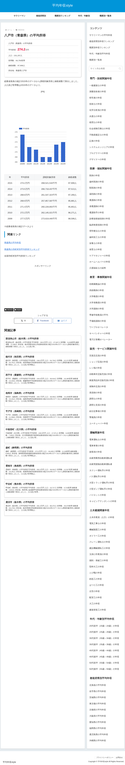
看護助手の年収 (96, 212)
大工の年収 (94, 603)
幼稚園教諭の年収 (97, 284)
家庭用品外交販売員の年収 (101, 380)
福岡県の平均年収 (97, 728)
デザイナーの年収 (97, 159)
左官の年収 (94, 591)
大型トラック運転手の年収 (101, 483)
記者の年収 (94, 141)
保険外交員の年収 (97, 386)
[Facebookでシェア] (43, 321)
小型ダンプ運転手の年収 (100, 489)
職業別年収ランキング (99, 47)
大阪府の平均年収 (97, 716)
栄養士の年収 (95, 243)
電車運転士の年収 (97, 439)
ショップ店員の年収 (98, 362)
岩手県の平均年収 (97, 691)
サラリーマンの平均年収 (100, 35)
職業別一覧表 (95, 60)
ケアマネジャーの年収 (99, 256)
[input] (105, 68)
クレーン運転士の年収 (99, 542)
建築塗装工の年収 (97, 610)
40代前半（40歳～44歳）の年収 (104, 650)
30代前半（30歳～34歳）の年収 (104, 638)
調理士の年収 (95, 399)
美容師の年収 (95, 393)
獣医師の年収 (95, 188)
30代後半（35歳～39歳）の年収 (104, 644)
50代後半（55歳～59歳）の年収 (104, 669)
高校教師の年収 (96, 290)
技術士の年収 (95, 104)
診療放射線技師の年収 (99, 219)
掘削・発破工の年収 (98, 560)
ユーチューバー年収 (98, 423)
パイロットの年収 (97, 495)
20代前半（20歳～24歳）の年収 (104, 626)
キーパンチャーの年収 (99, 333)
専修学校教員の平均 (98, 315)
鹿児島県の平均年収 (98, 734)
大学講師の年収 (96, 309)
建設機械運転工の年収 (99, 548)
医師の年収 (94, 175)
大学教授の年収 (96, 296)
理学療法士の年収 (97, 231)
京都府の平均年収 (97, 710)
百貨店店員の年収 (97, 355)
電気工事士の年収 (97, 523)
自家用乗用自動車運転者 (100, 458)
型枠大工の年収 (96, 567)
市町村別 (9, 310)
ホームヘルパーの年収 (99, 262)
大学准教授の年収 (97, 302)
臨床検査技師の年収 (98, 225)
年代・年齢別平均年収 (99, 54)
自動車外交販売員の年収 (100, 374)
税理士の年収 (95, 122)
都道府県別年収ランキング (101, 41)
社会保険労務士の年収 (99, 128)
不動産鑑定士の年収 (98, 135)
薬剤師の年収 (95, 194)
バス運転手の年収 (97, 476)
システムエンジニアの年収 (101, 147)
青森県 (18, 310)
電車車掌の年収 (96, 446)
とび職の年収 (95, 573)
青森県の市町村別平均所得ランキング (22, 249)
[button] (120, 68)
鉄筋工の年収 (95, 579)
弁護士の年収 (95, 116)
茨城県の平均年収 (97, 697)
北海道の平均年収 (97, 685)
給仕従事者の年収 (97, 411)
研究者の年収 (95, 98)
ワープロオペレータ (98, 327)
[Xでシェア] (23, 321)
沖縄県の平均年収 (97, 740)
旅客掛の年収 (95, 452)
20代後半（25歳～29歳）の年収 (104, 632)
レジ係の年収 (95, 368)
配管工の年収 (95, 597)
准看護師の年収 (96, 206)
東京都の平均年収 (97, 703)
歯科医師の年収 (96, 182)
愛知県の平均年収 (97, 722)
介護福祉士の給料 (97, 268)
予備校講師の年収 (97, 321)
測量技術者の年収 (97, 91)
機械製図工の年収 (97, 529)
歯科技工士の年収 (97, 237)
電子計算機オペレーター (100, 339)
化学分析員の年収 (97, 110)
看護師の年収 (95, 200)
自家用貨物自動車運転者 (100, 464)
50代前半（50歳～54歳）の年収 (104, 663)
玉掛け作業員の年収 (98, 554)
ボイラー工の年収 (97, 536)
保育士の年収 (95, 249)
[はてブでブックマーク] (62, 321)
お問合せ (119, 757)
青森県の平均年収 (12, 243)
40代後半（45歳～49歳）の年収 (104, 657)
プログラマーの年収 (98, 153)
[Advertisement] (42, 109)
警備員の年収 (95, 417)
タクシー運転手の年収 (99, 470)
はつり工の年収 (96, 585)
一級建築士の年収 (97, 85)
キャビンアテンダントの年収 (102, 501)
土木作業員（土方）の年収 (101, 517)
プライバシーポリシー (104, 757)
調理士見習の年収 (97, 405)
